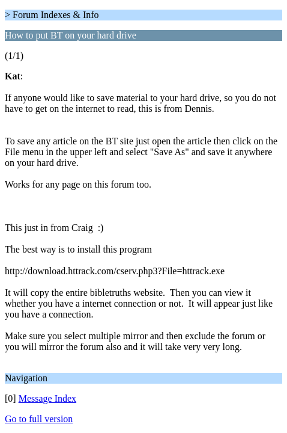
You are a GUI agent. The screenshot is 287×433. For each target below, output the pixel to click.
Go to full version (39, 419)
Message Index (47, 398)
